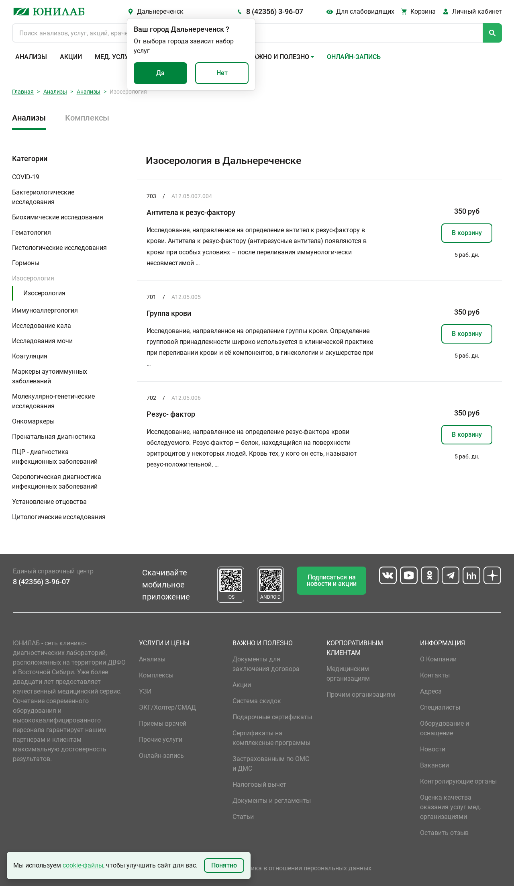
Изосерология (44, 293)
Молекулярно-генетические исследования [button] (53, 401)
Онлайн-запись (354, 57)
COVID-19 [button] (25, 177)
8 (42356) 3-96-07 (274, 11)
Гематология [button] (31, 232)
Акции (71, 57)
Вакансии (434, 765)
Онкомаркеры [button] (33, 421)
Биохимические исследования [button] (57, 217)
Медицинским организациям (348, 673)
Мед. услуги (116, 57)
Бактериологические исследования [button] (43, 197)
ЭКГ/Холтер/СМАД (167, 707)
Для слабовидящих (365, 11)
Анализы (31, 57)
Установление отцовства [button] (49, 501)
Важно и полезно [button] (279, 57)
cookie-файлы (83, 865)
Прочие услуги (160, 739)
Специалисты (440, 707)
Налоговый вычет (259, 784)
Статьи (243, 817)
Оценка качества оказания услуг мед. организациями (450, 807)
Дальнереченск (160, 11)
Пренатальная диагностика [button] (54, 436)
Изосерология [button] (33, 278)
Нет (222, 73)
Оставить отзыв (444, 833)
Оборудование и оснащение (444, 728)
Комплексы (87, 118)
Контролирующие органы (458, 781)
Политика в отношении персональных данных (302, 868)
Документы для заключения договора (266, 664)
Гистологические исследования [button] (59, 248)
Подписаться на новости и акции (332, 580)
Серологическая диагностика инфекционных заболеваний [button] (56, 481)
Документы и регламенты (272, 800)
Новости (432, 749)
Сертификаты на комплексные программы (271, 738)
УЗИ (145, 691)
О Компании (438, 659)
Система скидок (257, 701)
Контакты (435, 675)
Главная (23, 91)
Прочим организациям (360, 694)
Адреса (431, 691)
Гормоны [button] (25, 263)
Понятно (224, 865)
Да (160, 73)
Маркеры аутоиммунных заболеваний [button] (49, 376)
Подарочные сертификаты (272, 717)
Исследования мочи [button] (42, 341)
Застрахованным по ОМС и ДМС (271, 763)
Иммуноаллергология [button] (45, 310)
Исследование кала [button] (41, 325)
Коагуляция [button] (29, 356)
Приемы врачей (162, 723)
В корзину (467, 233)
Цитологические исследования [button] (59, 517)
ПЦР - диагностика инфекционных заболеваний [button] (55, 456)
